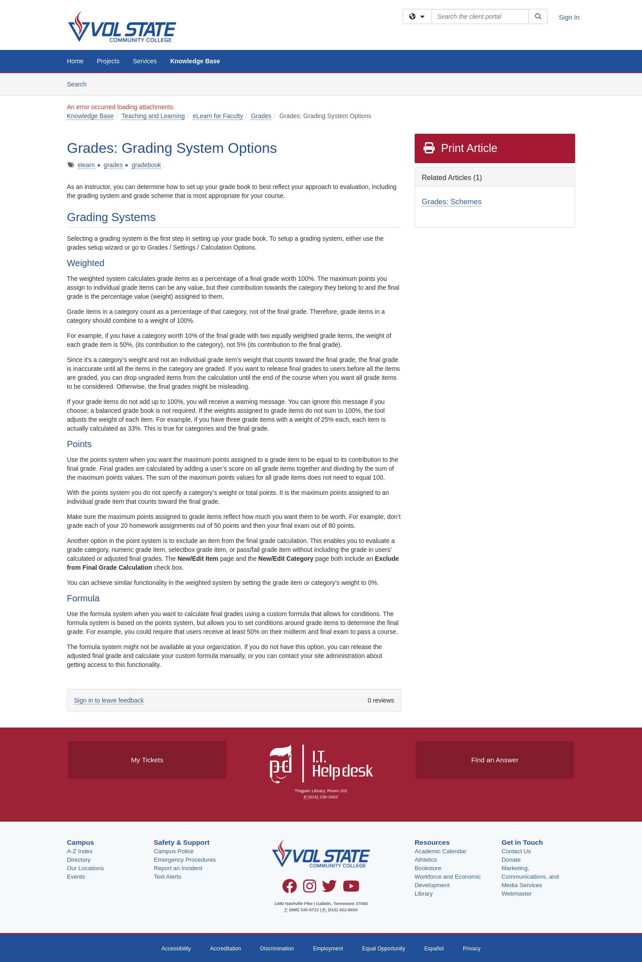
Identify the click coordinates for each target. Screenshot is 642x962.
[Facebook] (289, 889)
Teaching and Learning (153, 115)
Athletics (426, 859)
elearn (86, 165)
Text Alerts (167, 876)
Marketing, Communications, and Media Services (530, 876)
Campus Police (173, 851)
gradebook (146, 165)
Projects (108, 61)
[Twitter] (329, 889)
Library (424, 893)
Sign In (569, 17)
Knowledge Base (195, 61)
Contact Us (516, 851)
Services (145, 61)
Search (80, 83)
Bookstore (428, 868)
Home (75, 61)
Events (76, 876)
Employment (328, 949)
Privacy (472, 949)
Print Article (460, 148)
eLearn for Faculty (218, 115)
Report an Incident (178, 868)
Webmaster (517, 893)
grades (113, 165)
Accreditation (225, 949)
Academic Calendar (440, 851)
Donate (511, 859)
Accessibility (176, 949)
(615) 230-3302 (323, 796)
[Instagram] (309, 889)
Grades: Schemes (452, 201)
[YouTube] (351, 889)
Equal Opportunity (383, 949)
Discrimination (277, 949)
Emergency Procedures (185, 859)
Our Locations (85, 868)
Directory (79, 859)
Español (434, 949)
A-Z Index (80, 851)
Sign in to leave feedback (109, 700)
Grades (261, 115)
